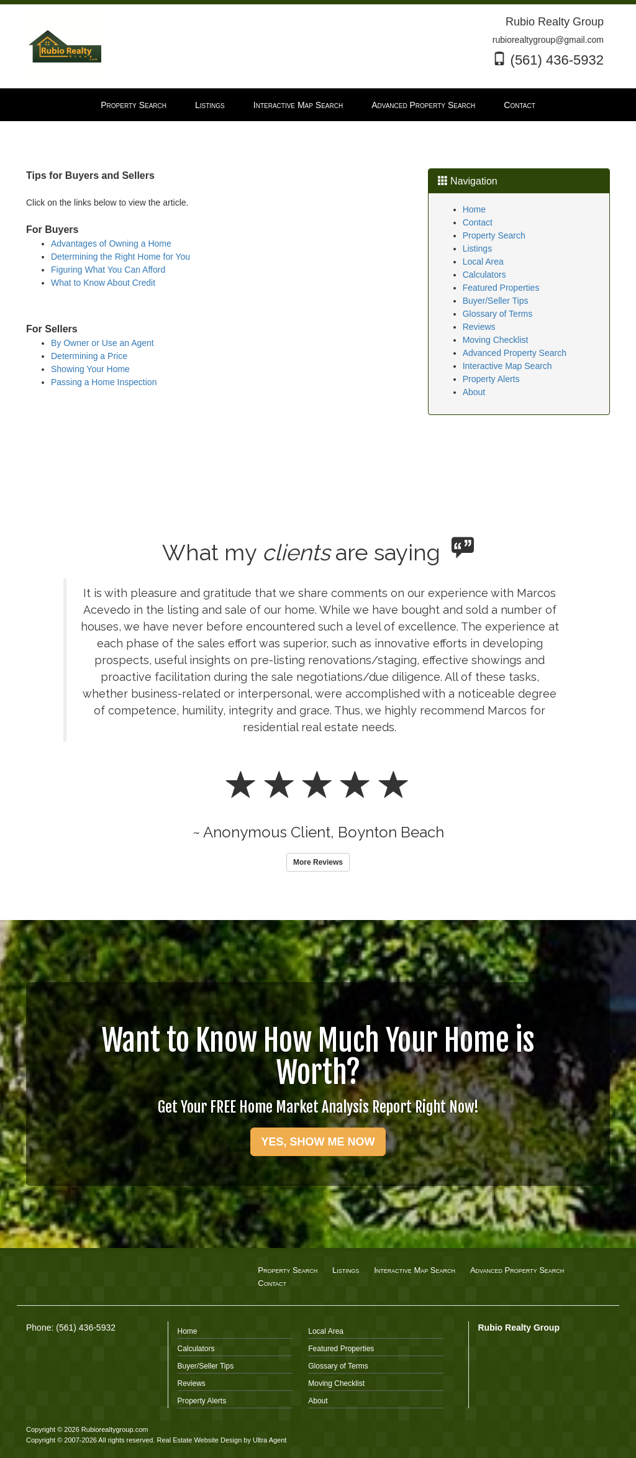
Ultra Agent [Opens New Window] (269, 1440)
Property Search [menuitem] (133, 105)
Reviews (479, 327)
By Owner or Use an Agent (102, 343)
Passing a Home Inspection (104, 382)
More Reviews (318, 862)
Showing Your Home (90, 369)
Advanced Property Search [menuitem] (423, 105)
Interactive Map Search (507, 366)
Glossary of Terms (498, 314)
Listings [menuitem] (210, 105)
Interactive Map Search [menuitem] (298, 105)
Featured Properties (501, 288)
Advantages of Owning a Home (111, 243)
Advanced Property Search (514, 353)
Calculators (484, 275)
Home (474, 209)
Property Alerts (491, 379)
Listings (477, 248)
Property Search (494, 235)
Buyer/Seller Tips (496, 301)
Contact (478, 222)
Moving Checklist (496, 340)
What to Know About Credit (103, 283)
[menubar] (318, 105)
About (474, 392)
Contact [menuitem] (519, 105)
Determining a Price (89, 356)
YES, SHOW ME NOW (318, 1142)
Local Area (483, 262)
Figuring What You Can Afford (108, 270)
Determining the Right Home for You (120, 257)
